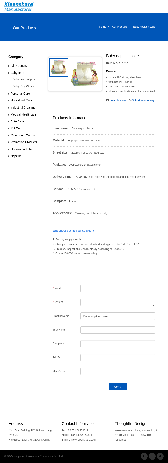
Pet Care (16, 128)
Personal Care (20, 93)
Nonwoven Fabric (22, 149)
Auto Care (17, 121)
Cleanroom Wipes (23, 135)
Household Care (21, 100)
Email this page (118, 100)
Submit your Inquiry (143, 100)
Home (102, 26)
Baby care (17, 73)
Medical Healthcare (23, 114)
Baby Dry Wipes (23, 86)
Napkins (16, 156)
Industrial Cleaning (23, 107)
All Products (19, 65)
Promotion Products (24, 142)
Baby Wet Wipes (24, 79)
